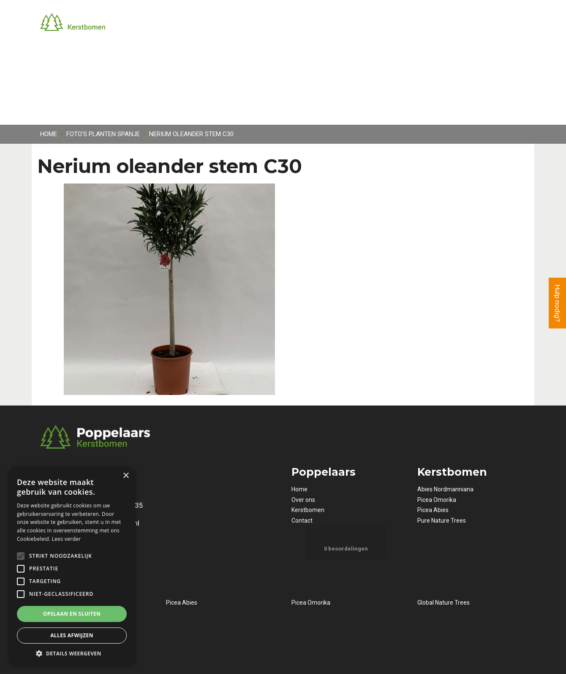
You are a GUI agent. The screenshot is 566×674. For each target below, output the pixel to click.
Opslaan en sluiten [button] (72, 613)
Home (299, 489)
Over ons (303, 499)
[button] (72, 653)
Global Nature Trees (443, 602)
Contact (302, 520)
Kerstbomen (307, 510)
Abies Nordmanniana (445, 489)
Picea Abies (433, 510)
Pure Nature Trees (441, 520)
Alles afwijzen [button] (71, 635)
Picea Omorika (436, 499)
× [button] (125, 476)
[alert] (71, 566)
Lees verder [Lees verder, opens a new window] (66, 538)
